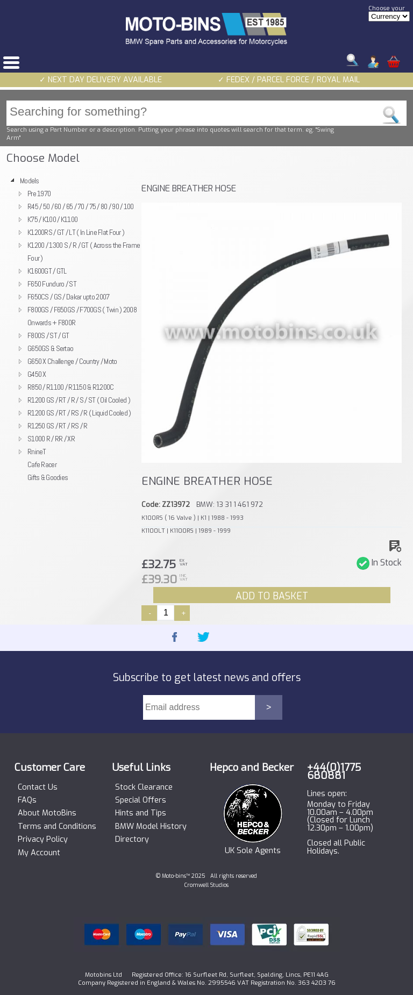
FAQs (27, 800)
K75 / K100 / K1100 (52, 219)
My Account (39, 853)
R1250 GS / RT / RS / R (57, 426)
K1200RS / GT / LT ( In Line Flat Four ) (75, 232)
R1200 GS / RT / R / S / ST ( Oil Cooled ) (78, 400)
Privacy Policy (43, 839)
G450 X (36, 374)
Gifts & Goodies (47, 477)
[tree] (71, 329)
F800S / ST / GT (48, 335)
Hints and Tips (140, 813)
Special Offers (140, 800)
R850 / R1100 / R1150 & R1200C (70, 387)
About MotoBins (47, 813)
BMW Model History (151, 827)
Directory (132, 839)
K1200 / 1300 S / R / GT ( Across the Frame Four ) (83, 251)
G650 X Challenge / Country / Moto (72, 361)
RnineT (36, 451)
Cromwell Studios (206, 885)
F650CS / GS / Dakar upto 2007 (68, 297)
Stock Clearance (144, 787)
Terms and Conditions (57, 827)
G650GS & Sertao (50, 348)
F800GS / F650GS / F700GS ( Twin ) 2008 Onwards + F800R (82, 316)
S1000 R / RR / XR (51, 438)
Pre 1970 (39, 193)
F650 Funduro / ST (51, 284)
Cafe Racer (41, 464)
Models (29, 180)
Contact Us (38, 787)
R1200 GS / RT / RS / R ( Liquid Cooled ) (79, 413)
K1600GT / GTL (47, 271)
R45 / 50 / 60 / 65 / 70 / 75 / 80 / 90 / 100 (80, 206)
